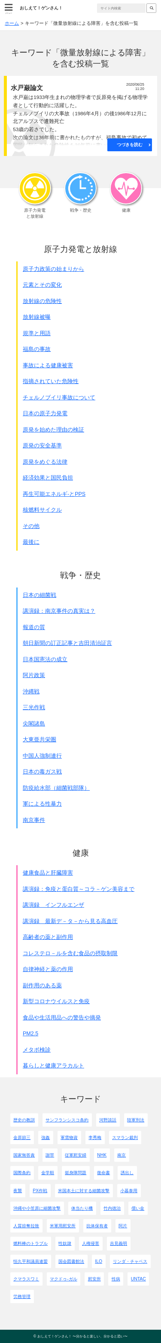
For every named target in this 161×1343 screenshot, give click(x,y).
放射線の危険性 (42, 301)
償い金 (137, 1208)
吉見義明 (118, 1243)
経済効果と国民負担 (48, 478)
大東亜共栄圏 (39, 740)
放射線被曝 (37, 317)
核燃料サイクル (42, 510)
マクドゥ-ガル (63, 1279)
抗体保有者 (97, 1225)
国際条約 (21, 1172)
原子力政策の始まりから (53, 269)
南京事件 (34, 820)
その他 (31, 526)
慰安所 (94, 1279)
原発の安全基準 (42, 446)
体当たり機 (82, 1208)
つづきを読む (130, 144)
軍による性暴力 (42, 804)
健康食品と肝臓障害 (48, 873)
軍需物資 (69, 1137)
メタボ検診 (37, 1050)
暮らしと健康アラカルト (53, 1066)
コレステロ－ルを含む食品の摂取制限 (70, 953)
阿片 (122, 1225)
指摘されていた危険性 (51, 381)
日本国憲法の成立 (45, 660)
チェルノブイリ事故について (59, 398)
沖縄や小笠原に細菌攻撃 (37, 1208)
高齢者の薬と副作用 (48, 937)
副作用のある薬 (42, 986)
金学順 (47, 1172)
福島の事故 (37, 349)
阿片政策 (34, 675)
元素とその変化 (42, 285)
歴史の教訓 (24, 1120)
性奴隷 (64, 1243)
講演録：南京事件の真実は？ (59, 611)
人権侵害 (90, 1243)
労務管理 (21, 1296)
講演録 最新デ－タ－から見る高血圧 (70, 921)
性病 (116, 1279)
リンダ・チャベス (130, 1261)
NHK (101, 1155)
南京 (121, 1155)
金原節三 (21, 1137)
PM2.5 (30, 1034)
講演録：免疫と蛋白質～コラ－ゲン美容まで (78, 889)
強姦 (45, 1137)
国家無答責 (24, 1155)
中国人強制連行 (42, 756)
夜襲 (17, 1190)
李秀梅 (94, 1137)
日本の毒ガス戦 (42, 772)
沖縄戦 (31, 692)
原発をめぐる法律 (45, 462)
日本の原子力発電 (45, 414)
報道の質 (34, 627)
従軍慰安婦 (75, 1155)
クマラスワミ (26, 1279)
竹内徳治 (112, 1208)
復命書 (103, 1172)
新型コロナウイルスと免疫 (56, 1001)
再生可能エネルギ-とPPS (54, 494)
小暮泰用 (128, 1190)
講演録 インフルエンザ (53, 905)
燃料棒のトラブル (30, 1243)
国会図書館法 (71, 1261)
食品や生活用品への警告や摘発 (62, 1018)
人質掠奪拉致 (26, 1225)
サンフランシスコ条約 (67, 1120)
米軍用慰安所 (63, 1225)
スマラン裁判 (125, 1137)
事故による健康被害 (48, 366)
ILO (98, 1261)
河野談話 (107, 1120)
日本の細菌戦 (39, 595)
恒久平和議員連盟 (30, 1261)
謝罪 (50, 1155)
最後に (31, 542)
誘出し (127, 1172)
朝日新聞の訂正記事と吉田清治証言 (67, 643)
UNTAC (138, 1279)
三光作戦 (34, 707)
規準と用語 (37, 333)
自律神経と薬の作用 (48, 969)
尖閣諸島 (34, 724)
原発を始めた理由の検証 (53, 430)
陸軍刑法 (135, 1120)
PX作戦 (40, 1190)
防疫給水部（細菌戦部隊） (56, 788)
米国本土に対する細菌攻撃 (83, 1190)
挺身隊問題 (75, 1172)
